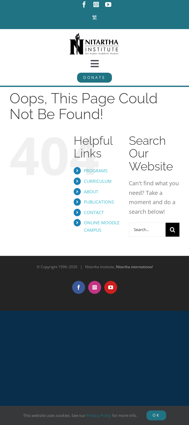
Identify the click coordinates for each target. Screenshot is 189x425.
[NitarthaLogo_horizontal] (94, 35)
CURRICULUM (98, 181)
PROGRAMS (96, 171)
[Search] (172, 230)
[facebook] (84, 5)
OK (156, 415)
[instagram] (96, 5)
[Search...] (147, 230)
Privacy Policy (98, 415)
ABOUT (91, 192)
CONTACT (94, 212)
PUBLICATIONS (99, 202)
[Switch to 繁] (94, 18)
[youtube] (108, 5)
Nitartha (134, 266)
